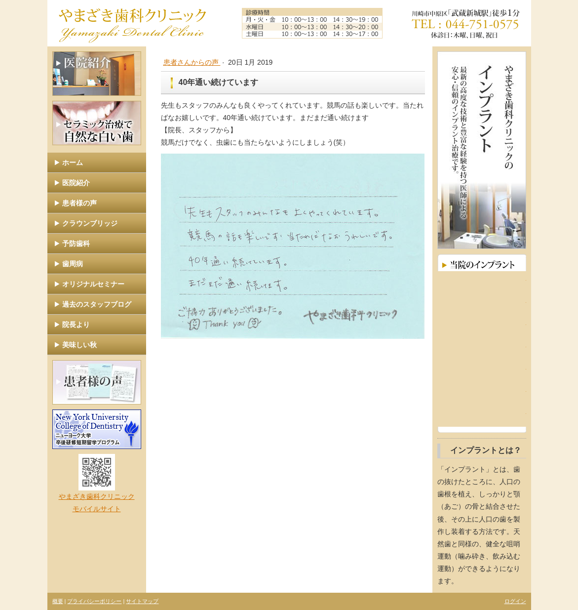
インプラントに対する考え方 (481, 327)
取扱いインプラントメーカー (481, 393)
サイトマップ (142, 601)
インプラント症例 (481, 304)
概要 (57, 601)
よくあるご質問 (481, 416)
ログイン (515, 601)
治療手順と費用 (481, 371)
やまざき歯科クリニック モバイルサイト (97, 483)
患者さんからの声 (192, 62)
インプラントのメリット (481, 349)
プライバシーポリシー (94, 601)
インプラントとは (481, 282)
